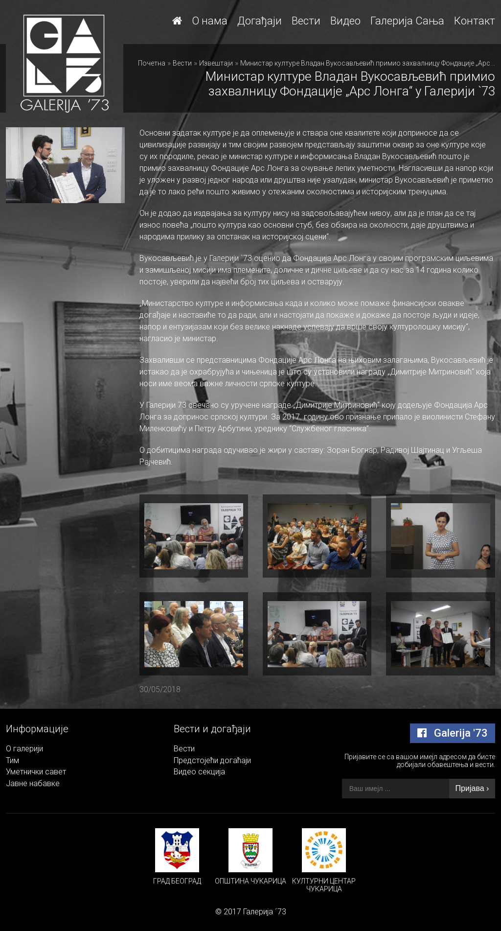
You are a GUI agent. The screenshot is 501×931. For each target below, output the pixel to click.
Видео (345, 21)
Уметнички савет (36, 771)
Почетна (151, 63)
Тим (12, 760)
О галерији (24, 748)
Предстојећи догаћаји (212, 760)
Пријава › (472, 788)
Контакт (474, 21)
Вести (306, 21)
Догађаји (259, 21)
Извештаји (216, 63)
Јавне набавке (33, 783)
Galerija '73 (452, 733)
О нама (210, 21)
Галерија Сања (407, 21)
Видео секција (199, 771)
